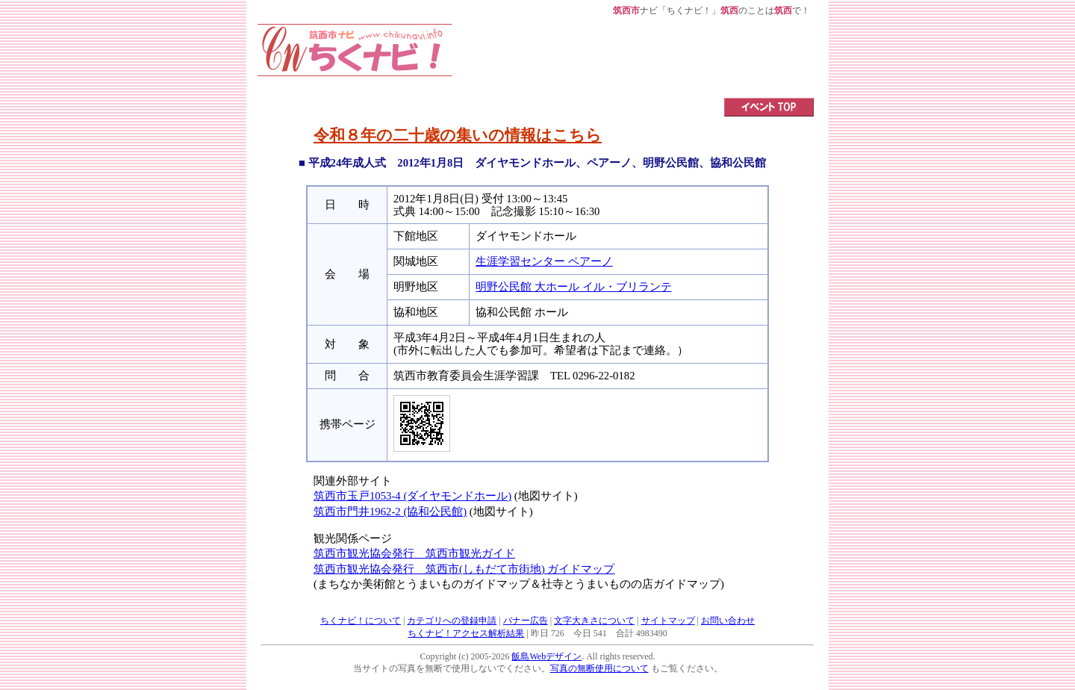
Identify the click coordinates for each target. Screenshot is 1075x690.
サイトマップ (668, 620)
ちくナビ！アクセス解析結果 (466, 633)
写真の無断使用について (599, 668)
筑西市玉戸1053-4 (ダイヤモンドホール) (412, 496)
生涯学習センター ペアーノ (544, 261)
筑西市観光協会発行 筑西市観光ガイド (414, 553)
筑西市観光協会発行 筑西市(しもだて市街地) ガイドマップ (464, 569)
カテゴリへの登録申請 (451, 620)
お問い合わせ (728, 620)
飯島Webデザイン (546, 656)
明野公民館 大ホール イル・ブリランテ (573, 287)
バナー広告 (525, 620)
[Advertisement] (633, 57)
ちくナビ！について (360, 620)
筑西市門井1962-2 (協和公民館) (390, 512)
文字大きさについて (594, 620)
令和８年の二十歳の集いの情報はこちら (458, 135)
